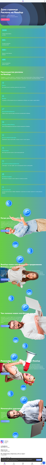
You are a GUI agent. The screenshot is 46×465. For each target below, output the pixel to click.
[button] (41, 463)
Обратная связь (4, 450)
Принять (38, 459)
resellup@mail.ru (4, 446)
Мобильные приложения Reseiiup (6, 441)
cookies (8, 459)
